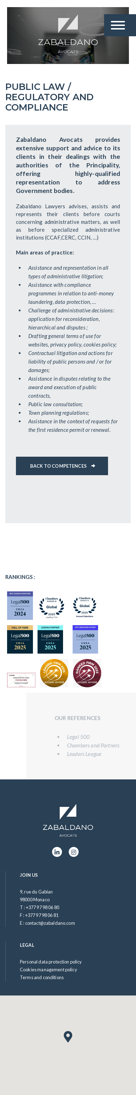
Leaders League (89, 754)
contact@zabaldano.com (50, 923)
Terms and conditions (42, 977)
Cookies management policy (48, 969)
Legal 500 (83, 737)
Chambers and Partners (98, 745)
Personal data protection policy (51, 962)
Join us (29, 875)
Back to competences (58, 466)
